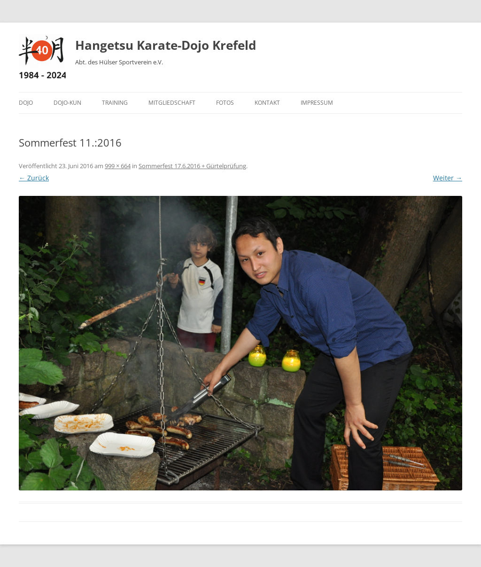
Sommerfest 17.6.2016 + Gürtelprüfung (192, 166)
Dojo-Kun (67, 103)
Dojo (26, 103)
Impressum (317, 103)
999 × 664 (118, 166)
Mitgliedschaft (171, 103)
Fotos (225, 103)
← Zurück (34, 177)
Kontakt (267, 103)
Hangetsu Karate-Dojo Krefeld (165, 45)
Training (115, 103)
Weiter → (447, 177)
